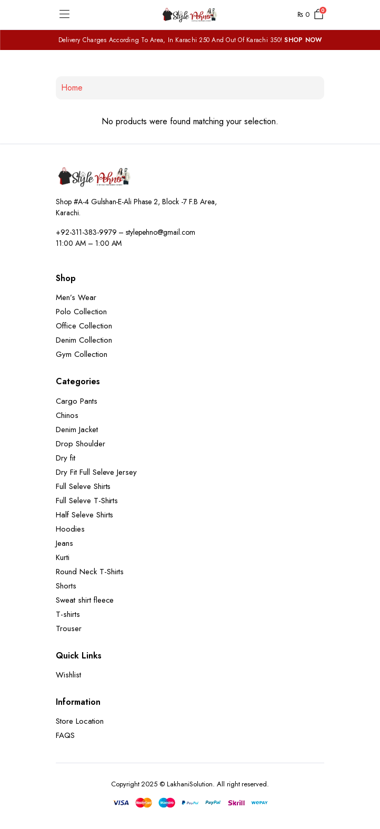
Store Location (80, 721)
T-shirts (68, 614)
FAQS (65, 735)
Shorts (66, 586)
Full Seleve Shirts (83, 486)
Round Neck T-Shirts (90, 571)
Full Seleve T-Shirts (87, 500)
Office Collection (84, 326)
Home (72, 88)
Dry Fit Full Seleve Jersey (96, 472)
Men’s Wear (76, 297)
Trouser (69, 628)
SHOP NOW (303, 40)
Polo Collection (81, 311)
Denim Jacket (77, 429)
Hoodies (70, 529)
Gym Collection (81, 354)
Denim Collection (84, 340)
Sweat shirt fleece (85, 600)
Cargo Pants (76, 401)
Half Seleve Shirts (84, 515)
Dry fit (65, 458)
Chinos (67, 415)
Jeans (64, 543)
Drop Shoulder (80, 444)
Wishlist (68, 675)
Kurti (62, 557)
